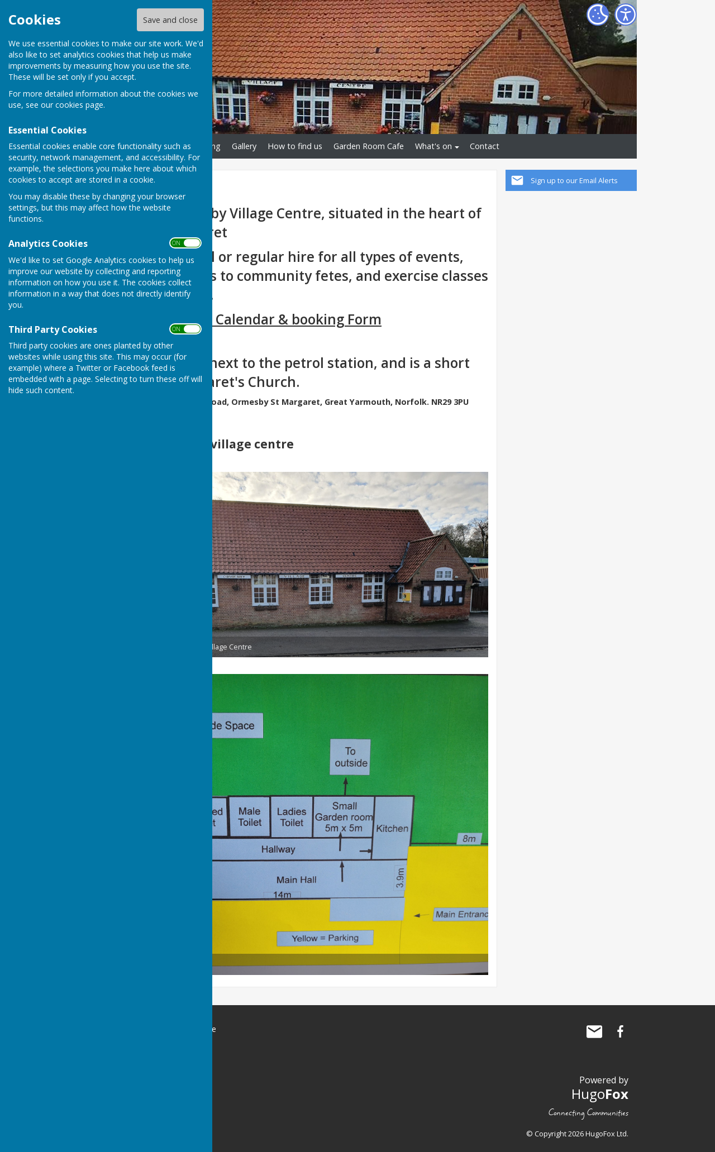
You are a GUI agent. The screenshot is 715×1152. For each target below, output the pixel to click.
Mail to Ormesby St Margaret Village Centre (594, 1031)
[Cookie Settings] (598, 14)
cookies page (79, 104)
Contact (484, 146)
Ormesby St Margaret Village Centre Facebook (620, 1031)
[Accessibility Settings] (625, 14)
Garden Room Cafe (368, 146)
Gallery (244, 146)
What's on (433, 146)
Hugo (599, 1093)
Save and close (170, 20)
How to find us (295, 146)
